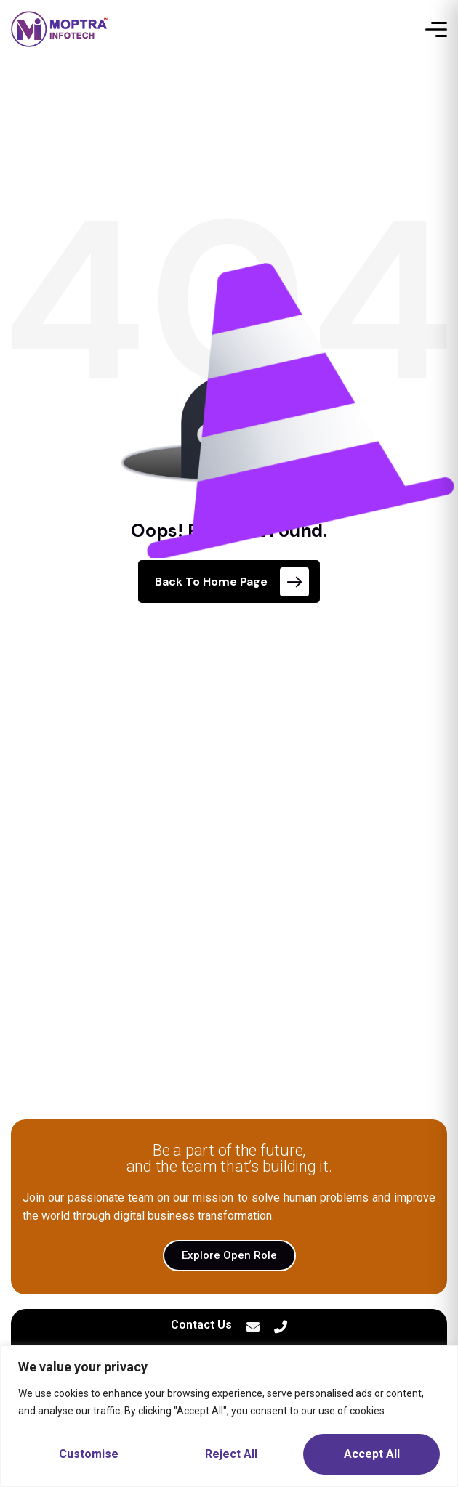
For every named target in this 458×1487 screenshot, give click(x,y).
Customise (88, 1454)
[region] (229, 1416)
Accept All (372, 1454)
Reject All (231, 1454)
